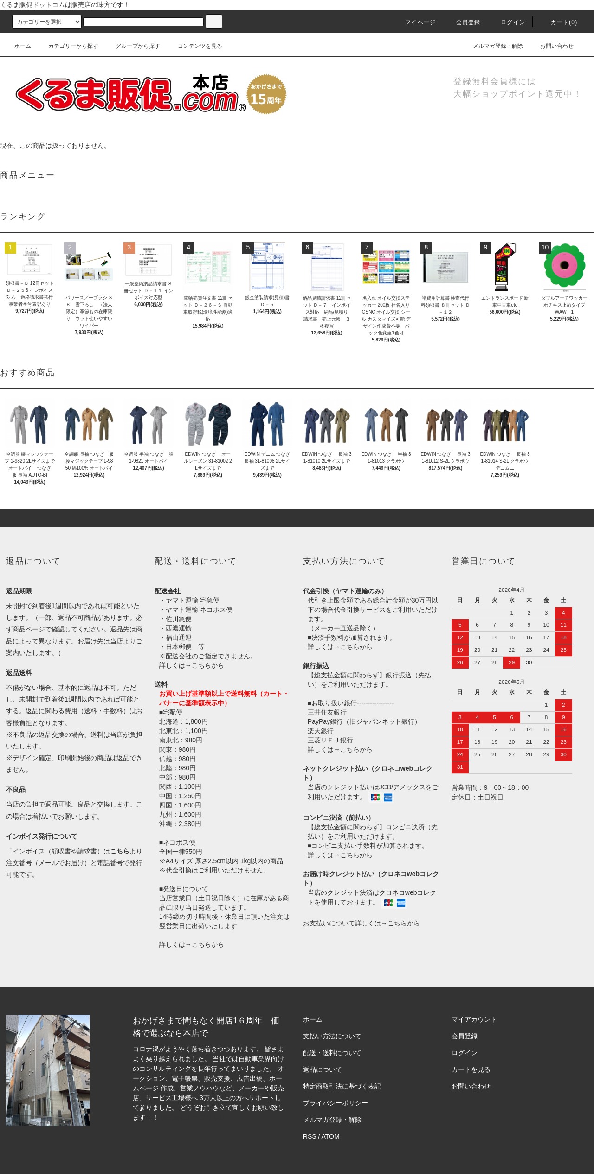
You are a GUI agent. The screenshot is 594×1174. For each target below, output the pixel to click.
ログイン (507, 22)
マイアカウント (474, 1019)
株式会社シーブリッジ (193, 1117)
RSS (309, 1136)
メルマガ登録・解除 (492, 46)
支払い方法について (332, 1036)
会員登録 (463, 22)
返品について (322, 1069)
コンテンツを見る (194, 46)
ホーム (22, 46)
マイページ (415, 22)
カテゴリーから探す (67, 46)
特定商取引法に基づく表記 (342, 1086)
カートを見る (471, 1069)
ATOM (331, 1136)
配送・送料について (332, 1052)
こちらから (208, 665)
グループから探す (132, 46)
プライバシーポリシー (335, 1103)
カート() (559, 22)
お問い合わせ (551, 46)
